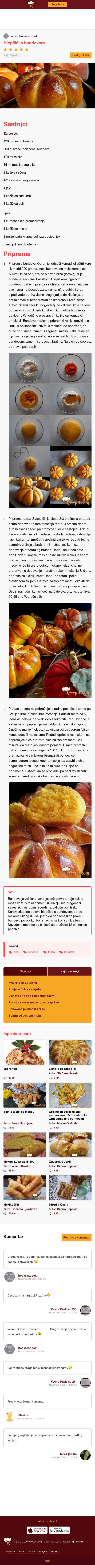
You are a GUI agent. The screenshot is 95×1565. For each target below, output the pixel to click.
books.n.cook (28, 36)
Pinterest (55, 1551)
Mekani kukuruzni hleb (24, 1152)
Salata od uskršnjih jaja (25, 1015)
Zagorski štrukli (70, 1152)
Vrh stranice (46, 1521)
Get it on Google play (59, 1530)
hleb (16, 952)
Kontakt (80, 1541)
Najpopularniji (70, 971)
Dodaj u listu (80, 55)
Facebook (10, 1551)
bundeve (33, 952)
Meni (47, 1560)
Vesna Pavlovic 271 (64, 1309)
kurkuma (69, 952)
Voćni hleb (24, 1059)
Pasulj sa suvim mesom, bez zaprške (34, 1002)
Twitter (21, 1551)
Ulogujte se (57, 4)
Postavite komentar (76, 1237)
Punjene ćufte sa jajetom (26, 989)
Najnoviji (25, 971)
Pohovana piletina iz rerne (27, 1009)
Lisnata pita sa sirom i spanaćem (31, 995)
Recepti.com (7, 1541)
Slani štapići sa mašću (24, 1106)
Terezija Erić (68, 1454)
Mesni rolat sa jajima (23, 982)
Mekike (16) (24, 1195)
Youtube (31, 1551)
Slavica (23, 1415)
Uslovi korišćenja (52, 1541)
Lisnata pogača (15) (70, 1059)
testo (51, 952)
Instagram (43, 1551)
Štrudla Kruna (70, 1195)
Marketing (68, 1541)
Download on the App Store (37, 1530)
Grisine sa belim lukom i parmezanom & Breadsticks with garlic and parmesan (70, 1106)
